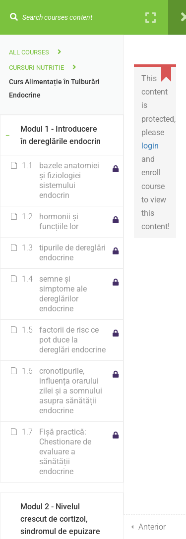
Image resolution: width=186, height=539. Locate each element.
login (150, 145)
